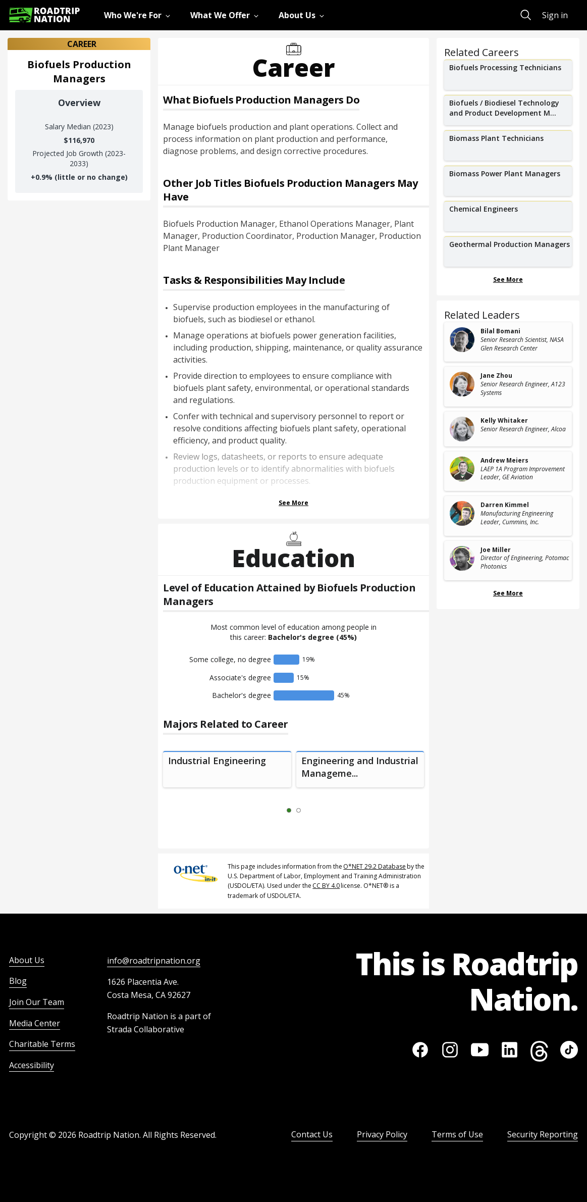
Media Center (34, 1023)
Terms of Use (457, 1134)
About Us (26, 960)
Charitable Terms (42, 1043)
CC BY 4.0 (326, 885)
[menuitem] (139, 15)
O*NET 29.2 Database (374, 866)
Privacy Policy (382, 1134)
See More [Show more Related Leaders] (508, 593)
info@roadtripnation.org (153, 960)
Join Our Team (36, 1002)
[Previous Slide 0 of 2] (274, 810)
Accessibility (31, 1065)
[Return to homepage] (44, 15)
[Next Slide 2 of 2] (313, 810)
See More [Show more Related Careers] (508, 279)
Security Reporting (542, 1134)
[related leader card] (508, 342)
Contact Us (312, 1134)
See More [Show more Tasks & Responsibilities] (293, 502)
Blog (18, 980)
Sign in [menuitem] (555, 15)
